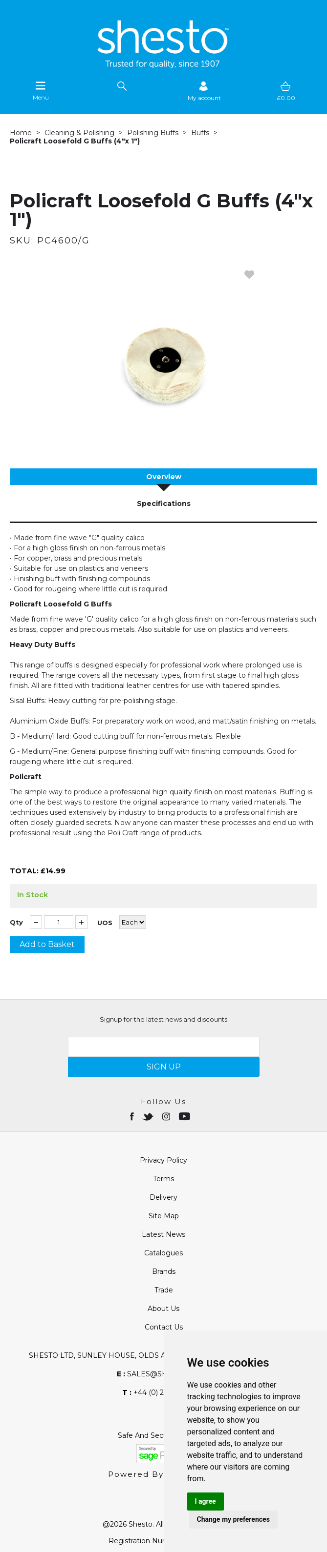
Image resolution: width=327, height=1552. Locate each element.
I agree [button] (205, 1501)
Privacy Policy (163, 1160)
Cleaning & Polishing (79, 132)
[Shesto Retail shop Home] (164, 65)
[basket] (286, 91)
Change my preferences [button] (233, 1519)
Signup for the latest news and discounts (163, 1019)
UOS (104, 923)
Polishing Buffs (152, 132)
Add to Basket (47, 944)
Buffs (200, 132)
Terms (163, 1178)
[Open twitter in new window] (148, 1116)
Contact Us (164, 1327)
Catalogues (163, 1253)
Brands (163, 1271)
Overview (163, 476)
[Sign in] (204, 91)
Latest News (163, 1234)
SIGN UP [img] (164, 1066)
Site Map (164, 1215)
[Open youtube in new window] (185, 1116)
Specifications (164, 503)
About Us (163, 1308)
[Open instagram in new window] (167, 1116)
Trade (163, 1290)
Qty (16, 922)
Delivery (163, 1197)
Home (21, 132)
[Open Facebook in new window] (132, 1116)
